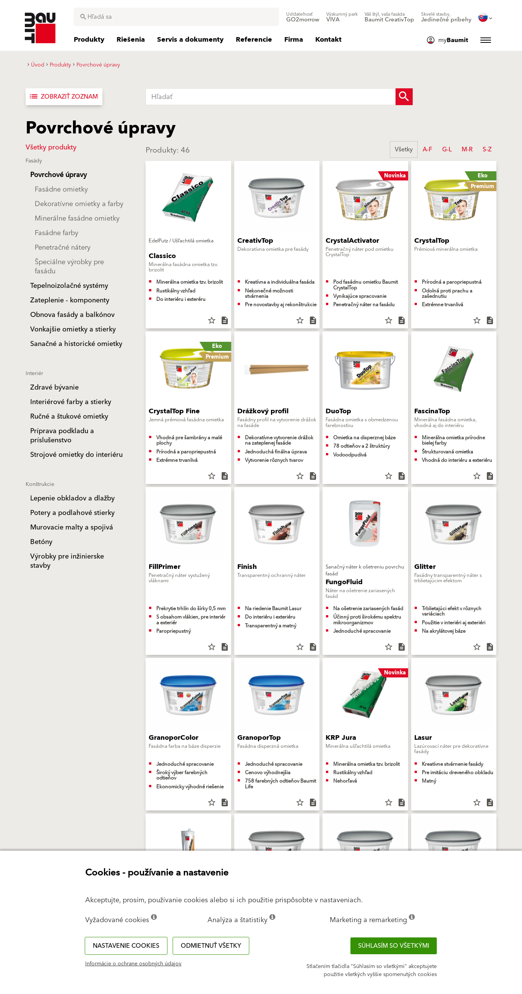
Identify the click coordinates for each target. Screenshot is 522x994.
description (224, 320)
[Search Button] (404, 96)
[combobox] (176, 17)
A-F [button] (427, 149)
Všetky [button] (404, 149)
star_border (211, 320)
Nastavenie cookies (126, 945)
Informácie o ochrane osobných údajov (133, 963)
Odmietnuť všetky (211, 945)
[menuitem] (303, 17)
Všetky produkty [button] (51, 147)
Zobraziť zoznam (63, 96)
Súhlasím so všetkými (393, 945)
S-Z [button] (487, 149)
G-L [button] (447, 149)
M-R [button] (467, 149)
